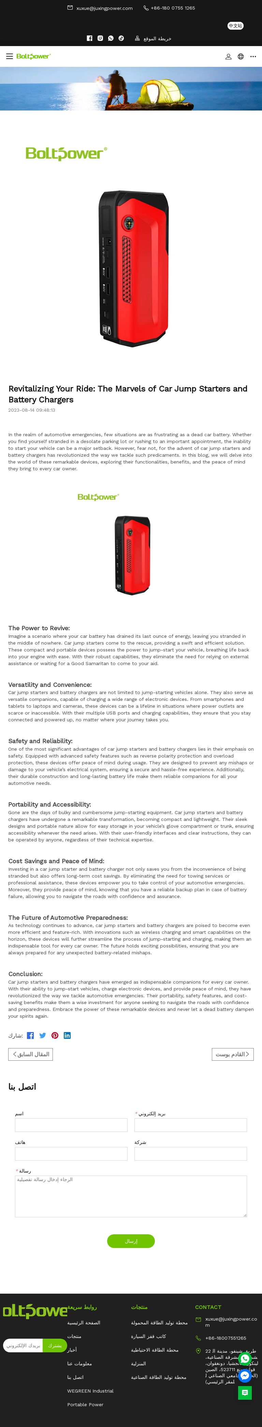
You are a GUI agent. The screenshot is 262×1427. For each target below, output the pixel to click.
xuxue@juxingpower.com (100, 7)
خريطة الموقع (153, 38)
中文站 (235, 25)
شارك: (15, 1035)
